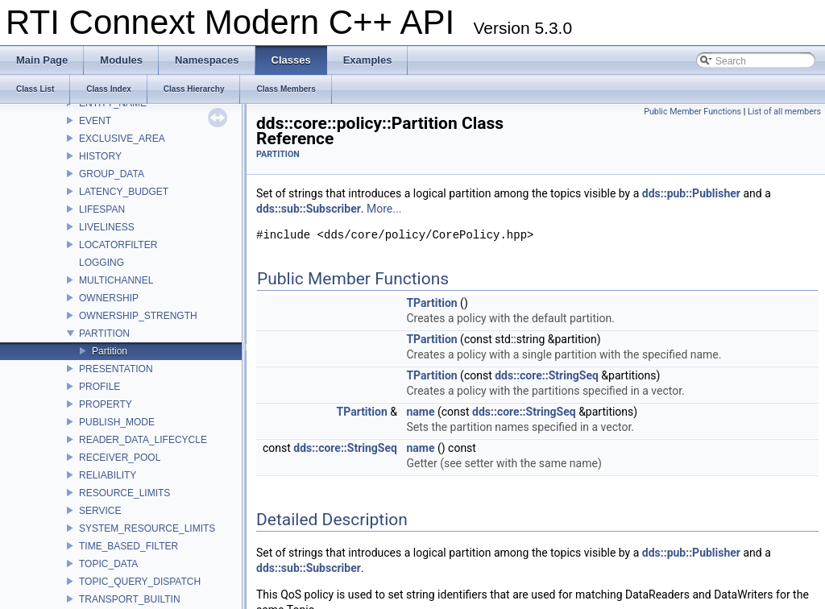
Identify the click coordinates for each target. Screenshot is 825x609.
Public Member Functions (692, 111)
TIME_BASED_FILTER (128, 546)
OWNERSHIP (109, 298)
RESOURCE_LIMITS (124, 493)
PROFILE (99, 386)
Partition (109, 351)
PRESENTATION (116, 369)
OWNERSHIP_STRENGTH (138, 315)
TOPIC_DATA (108, 564)
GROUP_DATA (111, 174)
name (420, 411)
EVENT (95, 120)
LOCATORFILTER (118, 245)
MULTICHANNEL (116, 280)
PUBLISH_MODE (117, 422)
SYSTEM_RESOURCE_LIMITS (147, 528)
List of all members (784, 111)
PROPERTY (105, 404)
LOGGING (101, 262)
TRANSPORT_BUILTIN (129, 599)
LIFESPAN (102, 209)
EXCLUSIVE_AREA (122, 138)
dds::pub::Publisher (691, 193)
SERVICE (100, 510)
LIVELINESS (107, 227)
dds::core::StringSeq (547, 375)
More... (384, 208)
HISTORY (100, 156)
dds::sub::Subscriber (308, 208)
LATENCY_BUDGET (123, 191)
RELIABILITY (107, 475)
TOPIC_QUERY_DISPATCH (140, 581)
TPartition (431, 302)
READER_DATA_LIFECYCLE (143, 439)
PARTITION (104, 333)
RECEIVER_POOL (119, 457)
